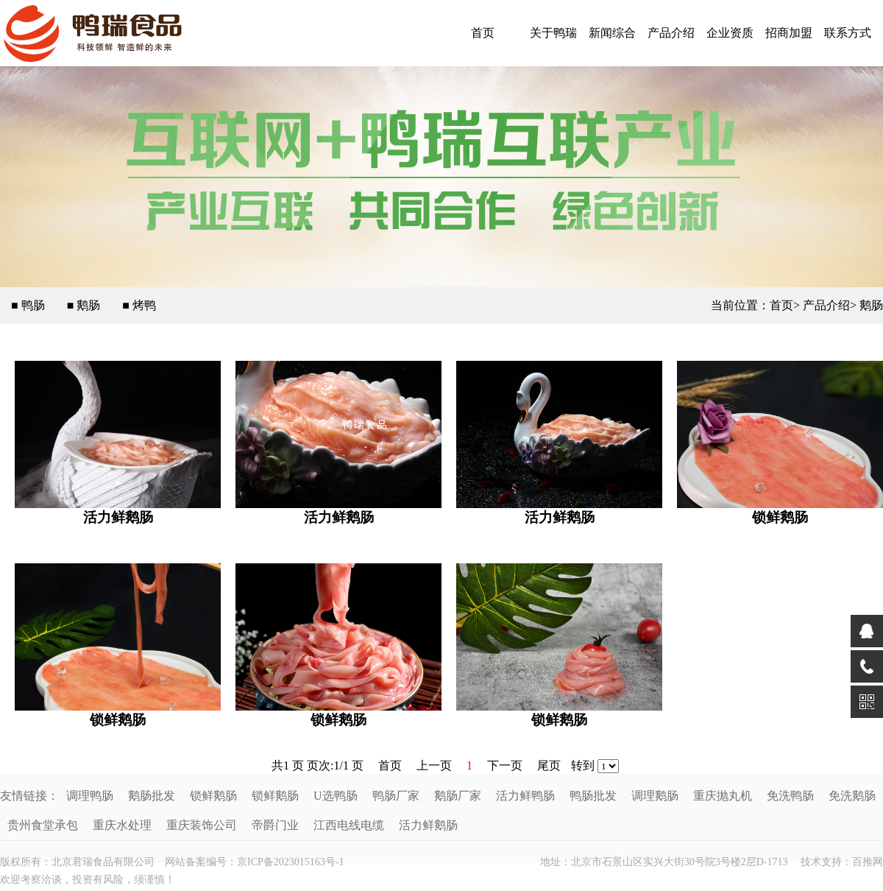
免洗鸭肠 (790, 795)
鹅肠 (871, 305)
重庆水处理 (122, 825)
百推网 (867, 861)
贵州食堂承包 (42, 825)
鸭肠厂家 (395, 795)
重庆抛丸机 (722, 795)
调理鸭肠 (89, 795)
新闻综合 (612, 33)
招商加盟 (788, 33)
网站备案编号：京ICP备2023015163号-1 (254, 861)
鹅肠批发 (151, 795)
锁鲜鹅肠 (780, 517)
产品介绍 (671, 33)
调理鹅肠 (654, 795)
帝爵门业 (275, 825)
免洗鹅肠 (852, 795)
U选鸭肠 (335, 795)
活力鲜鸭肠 (525, 795)
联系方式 (847, 33)
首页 (482, 33)
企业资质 (729, 33)
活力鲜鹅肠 (118, 517)
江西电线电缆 (348, 825)
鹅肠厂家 (457, 795)
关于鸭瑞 (553, 33)
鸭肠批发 (593, 795)
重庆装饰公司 (201, 825)
